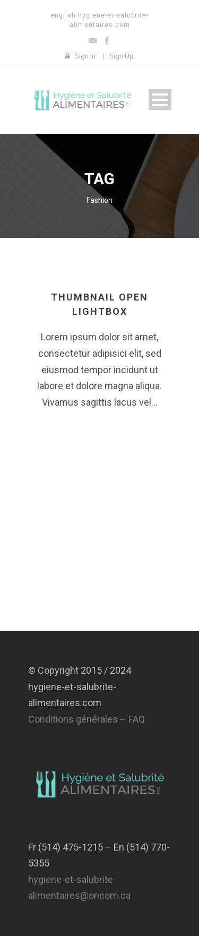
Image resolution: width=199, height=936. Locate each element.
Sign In (85, 56)
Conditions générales (73, 719)
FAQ (136, 719)
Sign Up (121, 56)
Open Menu (160, 99)
